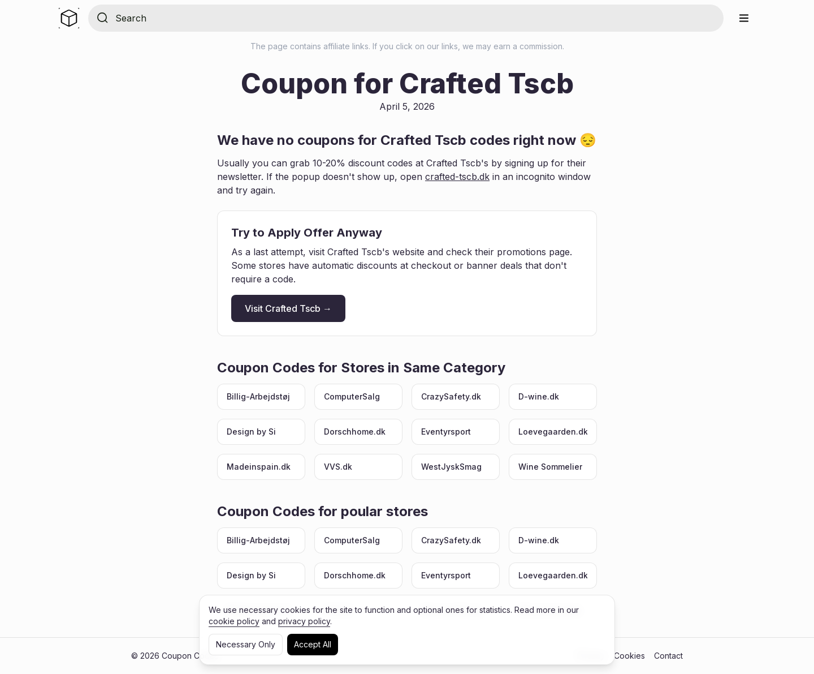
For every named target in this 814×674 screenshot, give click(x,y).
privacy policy (304, 621)
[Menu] (744, 18)
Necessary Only (245, 644)
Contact (668, 655)
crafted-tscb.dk (457, 176)
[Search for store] (415, 18)
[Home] (69, 18)
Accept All (312, 644)
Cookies (629, 655)
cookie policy (234, 621)
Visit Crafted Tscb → (288, 308)
